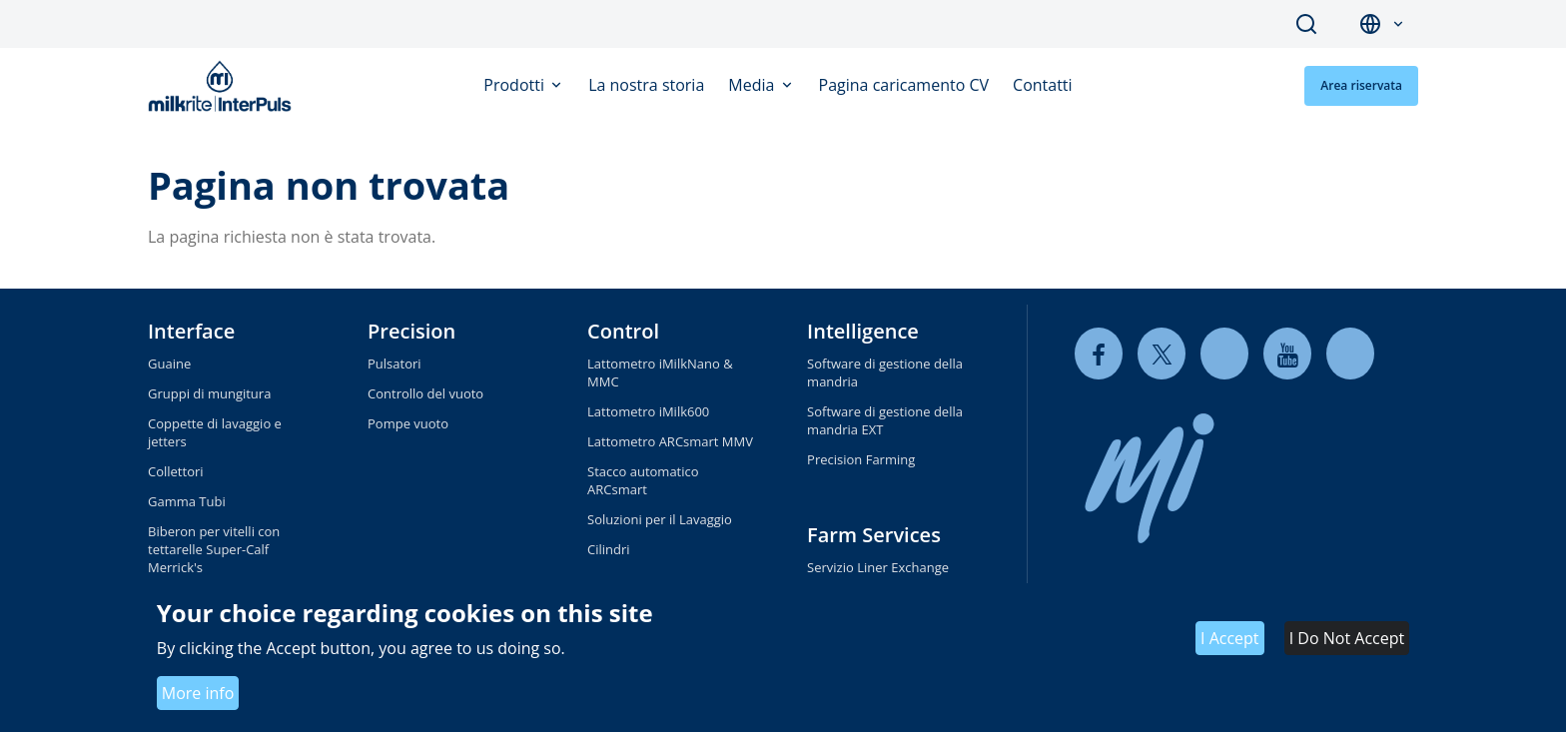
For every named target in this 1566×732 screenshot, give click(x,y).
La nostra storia (646, 85)
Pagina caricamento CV (904, 85)
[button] (1398, 24)
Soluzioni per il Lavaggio (659, 519)
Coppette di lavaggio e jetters (215, 432)
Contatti (1043, 85)
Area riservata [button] (1361, 85)
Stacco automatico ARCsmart (643, 480)
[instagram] (1350, 354)
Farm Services (874, 534)
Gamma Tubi (187, 501)
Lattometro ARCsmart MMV (670, 441)
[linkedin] (1224, 354)
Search (1306, 24)
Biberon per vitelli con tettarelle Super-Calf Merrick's (214, 549)
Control (623, 331)
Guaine (169, 363)
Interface (191, 331)
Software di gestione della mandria (885, 372)
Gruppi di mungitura (209, 393)
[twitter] (1161, 354)
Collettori (176, 471)
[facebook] (1099, 354)
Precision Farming (861, 459)
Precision (411, 331)
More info (198, 693)
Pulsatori (394, 363)
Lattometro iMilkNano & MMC (660, 372)
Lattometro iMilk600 (648, 411)
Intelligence (863, 331)
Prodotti (515, 85)
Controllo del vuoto (425, 393)
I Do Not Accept (1346, 638)
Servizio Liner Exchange (878, 567)
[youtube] (1287, 354)
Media (753, 85)
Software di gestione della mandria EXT (885, 420)
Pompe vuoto (408, 423)
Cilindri (608, 549)
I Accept (1229, 638)
